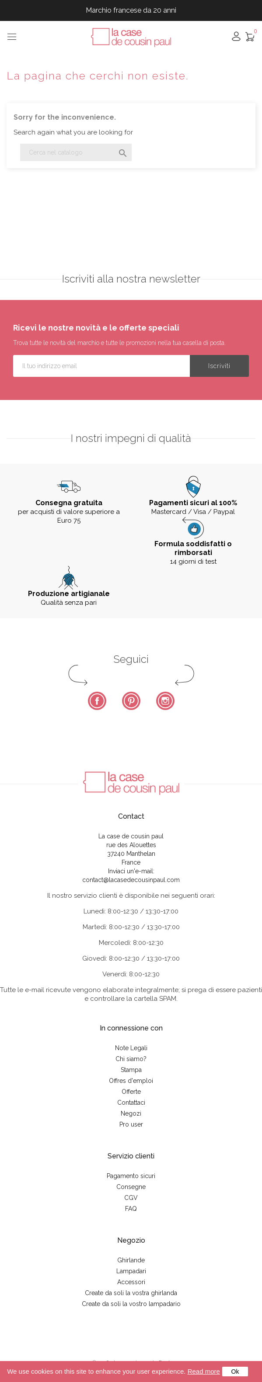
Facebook (97, 701)
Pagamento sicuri (131, 1175)
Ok (235, 1371)
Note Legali (131, 1047)
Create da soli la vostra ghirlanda (131, 1292)
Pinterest (131, 701)
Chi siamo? (131, 1058)
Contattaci (131, 1102)
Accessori (131, 1282)
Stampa (131, 1069)
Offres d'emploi (131, 1080)
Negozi (131, 1113)
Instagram (165, 701)
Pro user (131, 1124)
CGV (131, 1197)
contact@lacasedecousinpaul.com (131, 879)
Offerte (131, 1091)
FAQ (131, 1208)
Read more (204, 1371)
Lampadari (131, 1271)
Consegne (131, 1186)
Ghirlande (131, 1260)
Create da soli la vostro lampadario (131, 1303)
